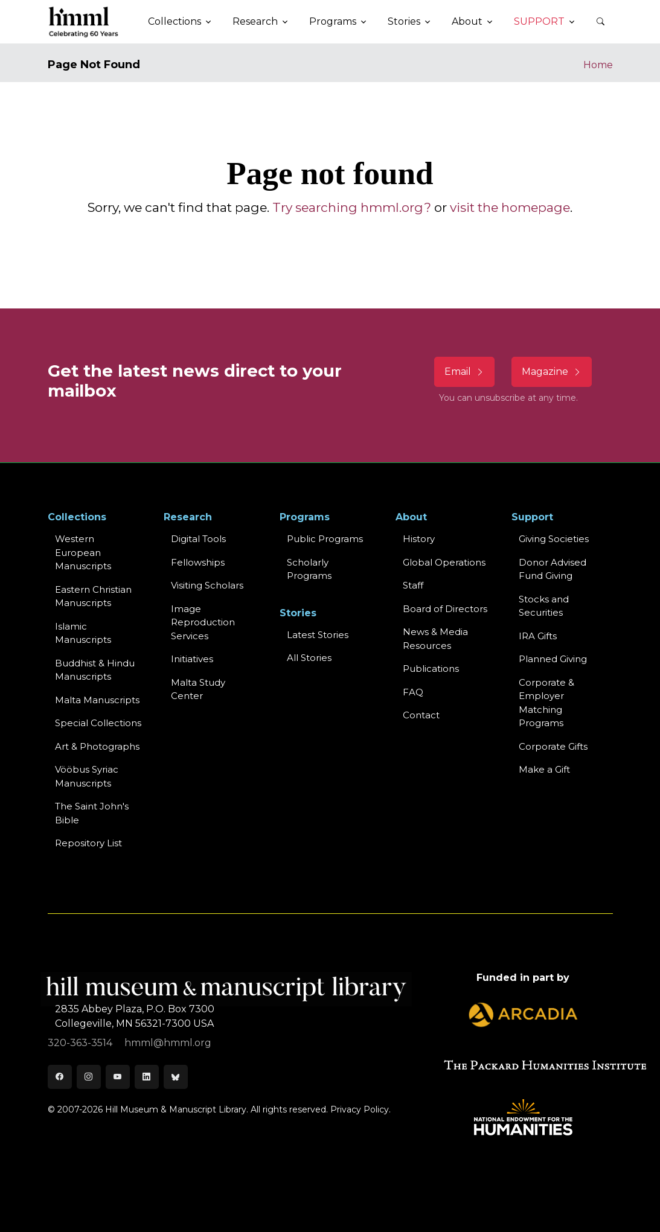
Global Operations (444, 562)
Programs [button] (332, 21)
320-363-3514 (81, 1042)
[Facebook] (60, 1077)
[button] (601, 22)
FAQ (413, 692)
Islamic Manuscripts (83, 633)
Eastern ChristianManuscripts (93, 596)
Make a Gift (544, 769)
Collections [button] (174, 21)
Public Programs (325, 538)
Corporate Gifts (553, 746)
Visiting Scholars (207, 585)
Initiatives (192, 659)
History (419, 538)
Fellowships (198, 562)
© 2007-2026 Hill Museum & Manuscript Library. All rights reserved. (188, 1109)
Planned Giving (553, 659)
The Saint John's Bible (92, 813)
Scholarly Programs (309, 569)
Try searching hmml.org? (351, 207)
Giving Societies (554, 538)
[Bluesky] (176, 1077)
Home (598, 65)
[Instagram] (89, 1077)
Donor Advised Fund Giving (552, 569)
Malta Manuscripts (97, 700)
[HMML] (84, 21)
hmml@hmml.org (167, 1042)
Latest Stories (317, 634)
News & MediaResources (435, 638)
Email (464, 371)
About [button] (467, 21)
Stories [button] (404, 21)
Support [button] (539, 21)
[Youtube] (118, 1077)
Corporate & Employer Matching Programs (546, 703)
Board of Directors (445, 608)
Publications (431, 668)
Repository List (88, 843)
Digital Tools (198, 538)
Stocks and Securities (544, 606)
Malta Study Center (198, 689)
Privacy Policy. (360, 1109)
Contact (421, 715)
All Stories (309, 657)
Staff (413, 585)
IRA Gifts (538, 636)
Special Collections (98, 723)
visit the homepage (510, 207)
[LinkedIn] (147, 1077)
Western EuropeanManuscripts (83, 552)
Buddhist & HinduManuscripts (95, 670)
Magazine (552, 371)
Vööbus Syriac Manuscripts (86, 776)
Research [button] (255, 21)
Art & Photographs (97, 746)
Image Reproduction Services (203, 622)
